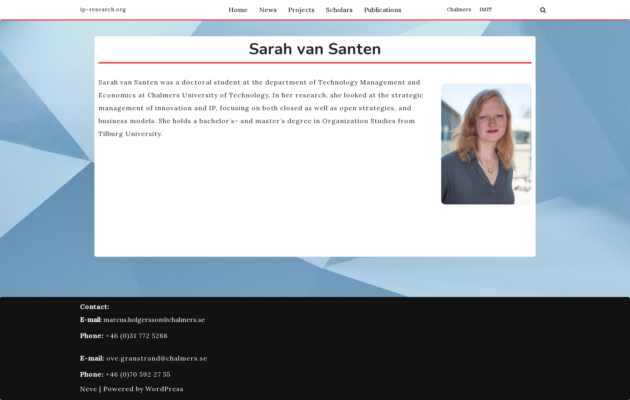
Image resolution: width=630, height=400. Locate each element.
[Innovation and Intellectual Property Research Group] (103, 9)
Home (238, 10)
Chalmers (459, 9)
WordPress (164, 389)
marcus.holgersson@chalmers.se (154, 319)
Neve (88, 389)
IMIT (485, 9)
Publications (382, 10)
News (268, 10)
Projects (301, 10)
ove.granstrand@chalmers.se (156, 358)
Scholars (339, 10)
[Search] (543, 10)
